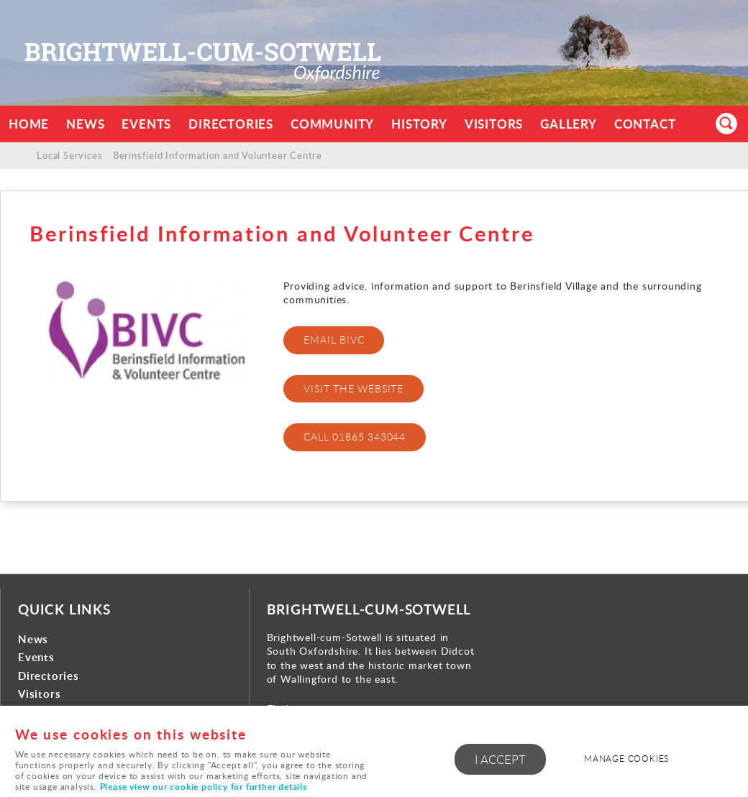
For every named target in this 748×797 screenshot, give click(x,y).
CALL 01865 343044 (355, 436)
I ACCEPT (500, 759)
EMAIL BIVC (334, 339)
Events (146, 124)
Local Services (69, 155)
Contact (645, 124)
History (419, 124)
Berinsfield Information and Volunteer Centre (217, 155)
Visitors (494, 124)
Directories (230, 124)
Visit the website (353, 388)
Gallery (568, 124)
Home (29, 124)
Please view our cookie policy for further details (203, 786)
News (85, 124)
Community (332, 124)
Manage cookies (626, 758)
